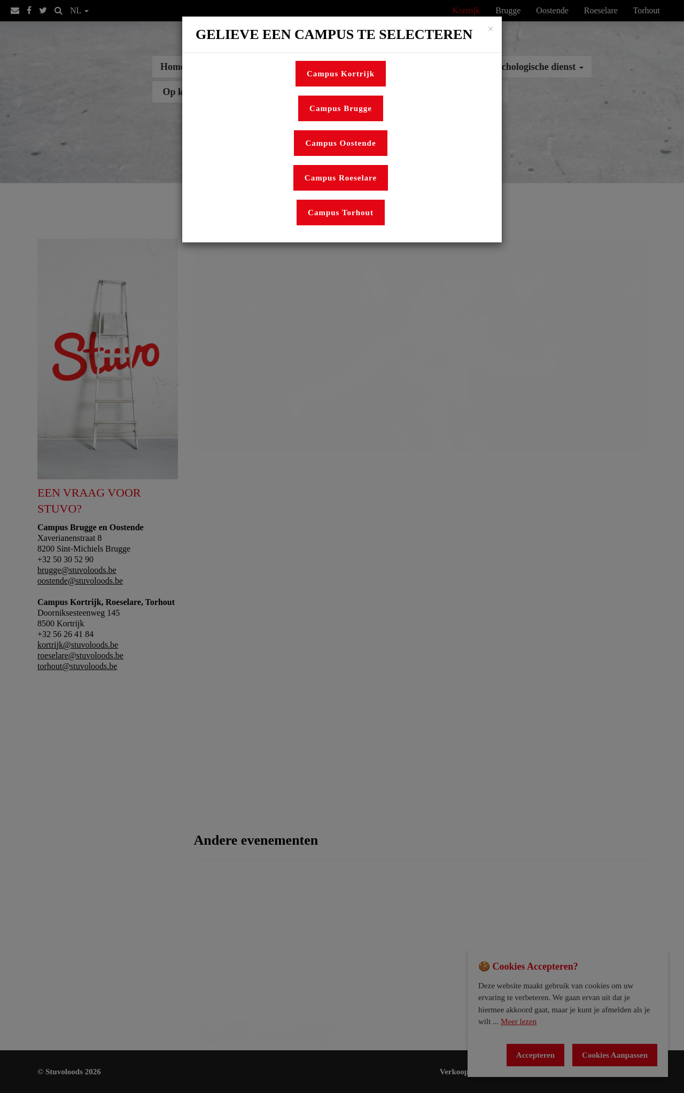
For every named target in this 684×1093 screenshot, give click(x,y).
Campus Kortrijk (341, 73)
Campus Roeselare (341, 178)
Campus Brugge (340, 108)
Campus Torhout (341, 212)
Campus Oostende (340, 143)
